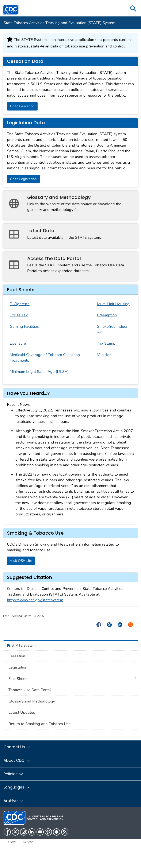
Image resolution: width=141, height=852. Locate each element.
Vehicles (104, 354)
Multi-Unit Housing (113, 303)
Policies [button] (13, 774)
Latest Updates (21, 712)
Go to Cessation (22, 106)
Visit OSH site (21, 560)
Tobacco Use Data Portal (29, 689)
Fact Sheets (18, 678)
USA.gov (27, 842)
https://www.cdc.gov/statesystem (35, 600)
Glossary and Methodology (31, 701)
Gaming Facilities (24, 326)
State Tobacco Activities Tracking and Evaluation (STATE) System (59, 22)
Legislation (17, 667)
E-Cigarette (20, 303)
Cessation (16, 656)
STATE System (24, 645)
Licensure (18, 343)
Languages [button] (17, 787)
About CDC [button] (17, 760)
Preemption (107, 315)
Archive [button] (13, 800)
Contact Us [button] (17, 747)
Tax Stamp (106, 343)
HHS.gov (10, 842)
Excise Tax (19, 315)
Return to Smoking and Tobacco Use (39, 723)
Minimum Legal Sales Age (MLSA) (39, 371)
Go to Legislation (23, 179)
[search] (133, 9)
